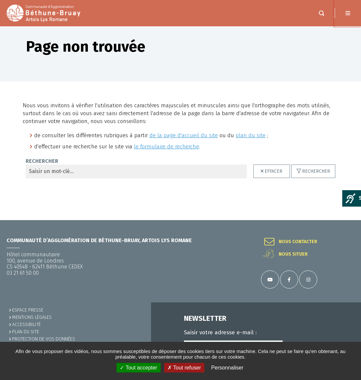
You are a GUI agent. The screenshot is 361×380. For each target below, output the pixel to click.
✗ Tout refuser (184, 367)
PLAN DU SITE (25, 332)
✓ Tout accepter (138, 367)
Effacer (273, 178)
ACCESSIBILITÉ (26, 324)
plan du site (251, 142)
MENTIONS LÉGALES (32, 317)
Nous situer (293, 254)
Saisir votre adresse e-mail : (220, 332)
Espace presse (27, 310)
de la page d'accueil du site (183, 142)
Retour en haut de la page (348, 220)
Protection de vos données (43, 339)
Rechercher (42, 168)
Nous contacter (298, 241)
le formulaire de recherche (166, 153)
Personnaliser (227, 367)
